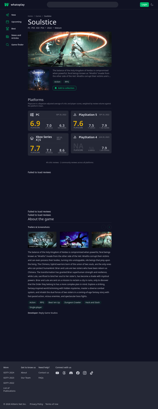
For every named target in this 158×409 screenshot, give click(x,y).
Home (30, 16)
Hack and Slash (92, 302)
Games (38, 16)
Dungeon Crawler (72, 302)
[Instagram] (84, 373)
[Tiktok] (91, 373)
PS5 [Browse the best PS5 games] (33, 27)
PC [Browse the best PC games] (29, 27)
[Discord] (71, 373)
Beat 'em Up (54, 302)
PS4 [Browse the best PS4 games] (42, 27)
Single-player (36, 307)
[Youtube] (57, 373)
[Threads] (64, 373)
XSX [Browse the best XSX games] (38, 27)
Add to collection (64, 88)
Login (144, 4)
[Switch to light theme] (152, 4)
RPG (67, 81)
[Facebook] (78, 373)
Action (57, 81)
